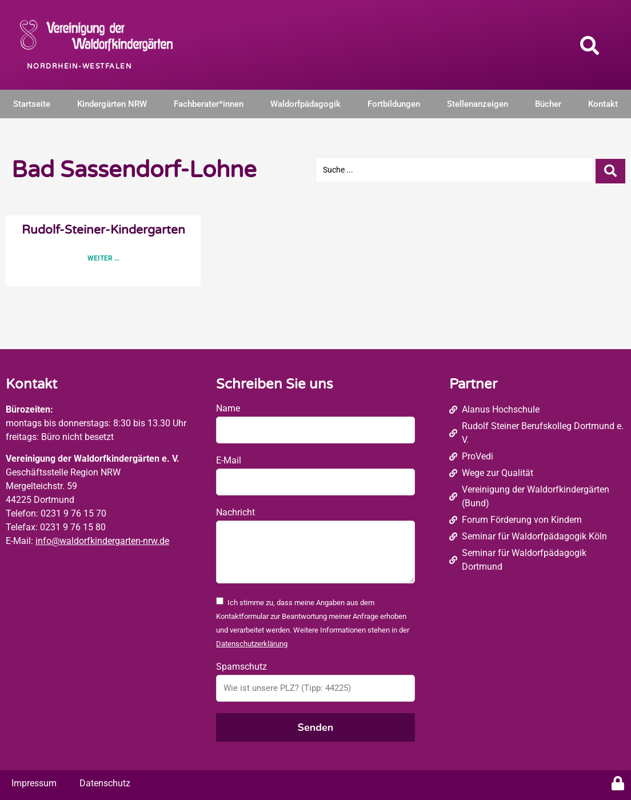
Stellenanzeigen (477, 104)
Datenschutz (104, 783)
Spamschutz (241, 666)
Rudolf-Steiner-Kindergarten (103, 230)
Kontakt (603, 104)
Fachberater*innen (208, 104)
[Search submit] (610, 170)
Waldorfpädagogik (305, 104)
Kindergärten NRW (112, 104)
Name (228, 408)
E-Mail (228, 460)
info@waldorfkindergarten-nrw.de (102, 540)
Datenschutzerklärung (251, 643)
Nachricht (235, 512)
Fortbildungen (394, 104)
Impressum (34, 783)
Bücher (548, 104)
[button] (590, 45)
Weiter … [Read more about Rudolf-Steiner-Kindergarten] (103, 258)
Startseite (31, 104)
